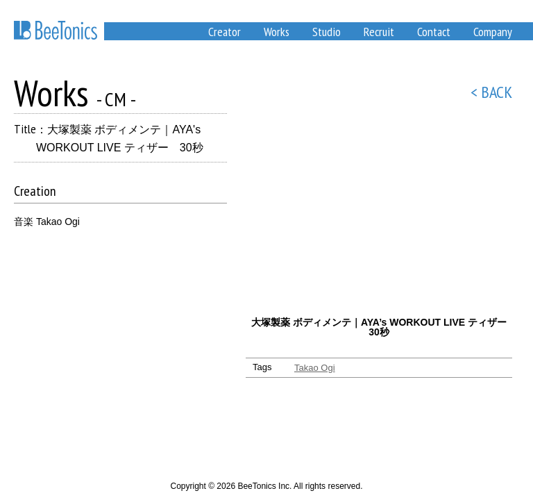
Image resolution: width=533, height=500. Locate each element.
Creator (224, 32)
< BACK (491, 92)
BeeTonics (55, 30)
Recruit (379, 32)
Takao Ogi (314, 367)
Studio (326, 32)
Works (276, 32)
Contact (433, 32)
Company (492, 32)
